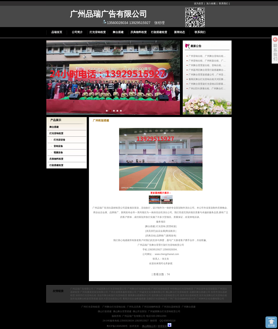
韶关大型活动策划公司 (110, 298)
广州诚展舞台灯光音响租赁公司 (110, 288)
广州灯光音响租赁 (160, 288)
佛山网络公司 (149, 326)
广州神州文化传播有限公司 (210, 298)
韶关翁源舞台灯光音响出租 (213, 295)
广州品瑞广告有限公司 (81, 288)
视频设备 (58, 152)
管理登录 (162, 326)
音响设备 (58, 146)
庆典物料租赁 (139, 32)
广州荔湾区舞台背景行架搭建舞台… (207, 70)
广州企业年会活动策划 (205, 288)
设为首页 (198, 3)
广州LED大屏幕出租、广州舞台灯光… (208, 88)
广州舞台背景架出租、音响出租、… (207, 65)
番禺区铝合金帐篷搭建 (134, 298)
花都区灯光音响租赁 (156, 298)
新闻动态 (179, 32)
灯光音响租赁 (98, 32)
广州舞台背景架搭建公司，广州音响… (208, 74)
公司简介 (77, 32)
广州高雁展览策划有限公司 (94, 292)
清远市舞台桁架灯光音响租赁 (112, 295)
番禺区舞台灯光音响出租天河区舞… (207, 79)
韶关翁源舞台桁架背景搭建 (84, 298)
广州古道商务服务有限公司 (122, 292)
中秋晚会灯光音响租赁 (181, 288)
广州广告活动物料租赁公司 (182, 298)
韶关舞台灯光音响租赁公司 (165, 295)
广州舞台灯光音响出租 (138, 288)
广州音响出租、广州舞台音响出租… (207, 56)
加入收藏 (211, 3)
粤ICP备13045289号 (117, 326)
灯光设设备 (59, 139)
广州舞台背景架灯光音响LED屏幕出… (208, 84)
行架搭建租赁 (159, 32)
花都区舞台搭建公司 (199, 292)
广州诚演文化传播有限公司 (151, 292)
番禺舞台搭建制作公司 (139, 295)
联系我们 (223, 3)
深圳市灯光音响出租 (85, 295)
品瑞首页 (56, 32)
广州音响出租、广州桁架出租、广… (207, 60)
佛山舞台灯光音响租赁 (177, 292)
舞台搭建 (118, 32)
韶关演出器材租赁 (189, 295)
